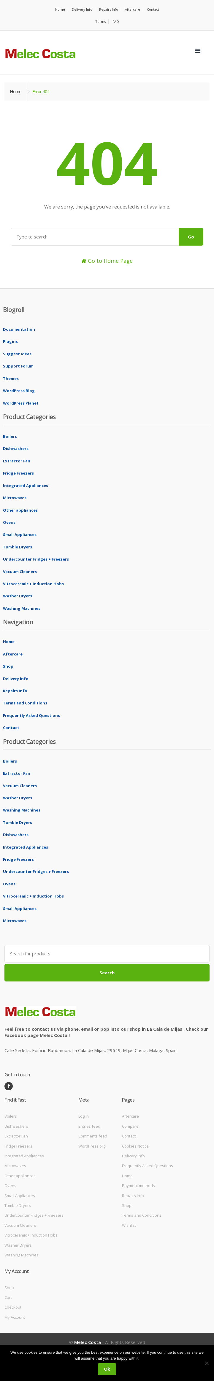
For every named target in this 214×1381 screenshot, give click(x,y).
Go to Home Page (107, 260)
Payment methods (138, 1185)
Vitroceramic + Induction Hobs (33, 583)
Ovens (9, 522)
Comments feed (92, 1136)
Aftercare (132, 9)
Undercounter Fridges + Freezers (36, 559)
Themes (11, 378)
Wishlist (129, 1225)
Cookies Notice (135, 1146)
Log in (83, 1116)
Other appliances (20, 510)
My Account (14, 1317)
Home (60, 9)
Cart (8, 1297)
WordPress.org (91, 1146)
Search (107, 973)
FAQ (115, 21)
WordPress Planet (21, 403)
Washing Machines (21, 608)
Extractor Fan (16, 461)
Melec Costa (87, 1342)
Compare (130, 1126)
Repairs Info (108, 9)
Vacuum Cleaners (20, 571)
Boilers (10, 436)
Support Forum (18, 366)
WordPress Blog (19, 390)
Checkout (12, 1307)
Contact (153, 9)
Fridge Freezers (18, 473)
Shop (8, 666)
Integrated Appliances (25, 485)
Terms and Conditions (25, 703)
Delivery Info (82, 9)
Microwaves (14, 497)
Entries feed (89, 1126)
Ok (107, 1369)
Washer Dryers (17, 596)
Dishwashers (15, 448)
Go (191, 237)
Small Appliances (20, 534)
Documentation (19, 329)
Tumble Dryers (17, 547)
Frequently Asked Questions (31, 715)
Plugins (10, 341)
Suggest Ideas (17, 354)
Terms (100, 21)
